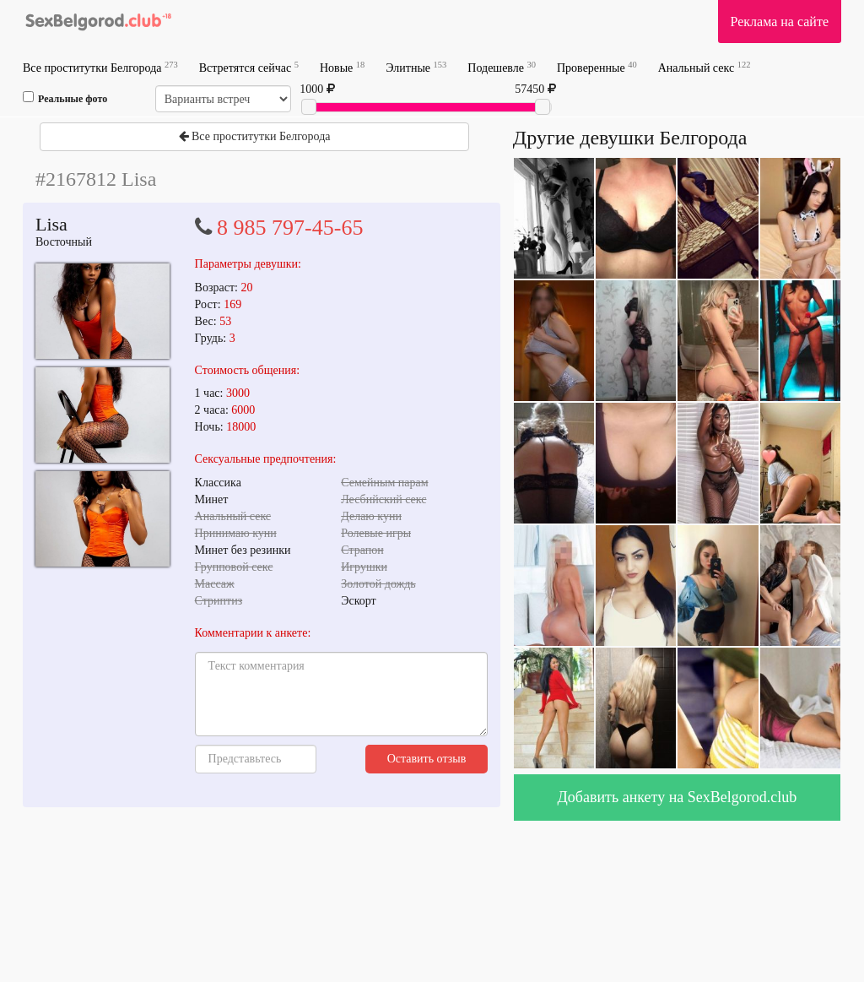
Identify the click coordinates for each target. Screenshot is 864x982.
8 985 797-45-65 (290, 227)
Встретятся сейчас (249, 67)
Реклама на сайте (780, 21)
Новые (342, 67)
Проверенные (597, 67)
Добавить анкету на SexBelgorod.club (677, 797)
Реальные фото (65, 98)
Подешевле (501, 67)
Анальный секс (704, 67)
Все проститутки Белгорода (100, 67)
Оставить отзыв (427, 758)
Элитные (416, 67)
